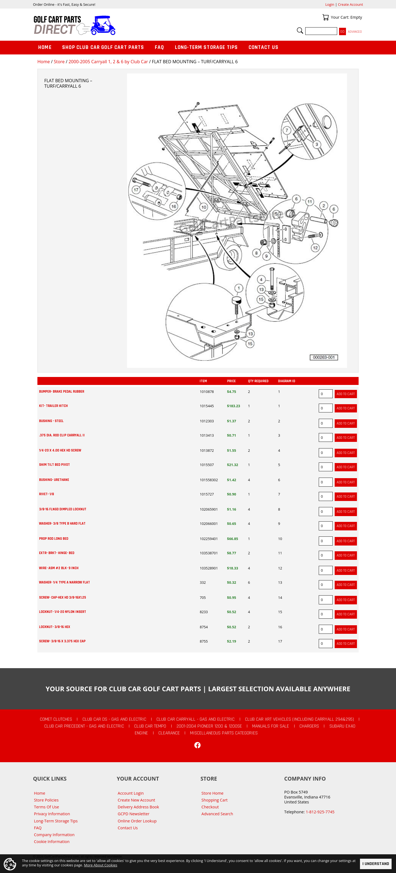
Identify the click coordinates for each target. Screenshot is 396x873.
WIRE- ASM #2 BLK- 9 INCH (58, 568)
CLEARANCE (169, 733)
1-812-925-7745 (320, 811)
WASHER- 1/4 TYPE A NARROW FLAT (64, 582)
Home (43, 62)
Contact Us (264, 47)
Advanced (355, 32)
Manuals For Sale (270, 726)
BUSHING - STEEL (51, 421)
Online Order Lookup (137, 821)
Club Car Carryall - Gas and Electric (195, 719)
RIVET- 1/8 (46, 494)
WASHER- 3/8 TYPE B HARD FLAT (62, 523)
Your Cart (325, 17)
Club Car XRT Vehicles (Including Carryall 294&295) (299, 719)
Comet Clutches (56, 719)
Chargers (309, 726)
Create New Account (136, 800)
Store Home (213, 793)
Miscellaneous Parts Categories (224, 733)
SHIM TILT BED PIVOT (54, 464)
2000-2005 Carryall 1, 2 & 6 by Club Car (108, 62)
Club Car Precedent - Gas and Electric (84, 726)
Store (59, 62)
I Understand (375, 864)
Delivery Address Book (138, 806)
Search (300, 30)
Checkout (210, 806)
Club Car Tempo (150, 726)
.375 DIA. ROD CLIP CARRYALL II (62, 435)
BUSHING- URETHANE (54, 480)
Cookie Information (52, 841)
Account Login (131, 793)
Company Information (54, 834)
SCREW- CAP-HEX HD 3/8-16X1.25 (62, 597)
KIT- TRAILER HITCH (53, 406)
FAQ (159, 47)
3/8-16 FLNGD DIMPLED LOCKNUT (62, 509)
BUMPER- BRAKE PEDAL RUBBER (61, 391)
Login (329, 4)
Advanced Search (217, 813)
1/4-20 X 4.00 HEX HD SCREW (60, 450)
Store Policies (46, 800)
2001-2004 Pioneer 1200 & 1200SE (209, 726)
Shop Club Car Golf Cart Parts (103, 47)
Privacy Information (52, 813)
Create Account (350, 4)
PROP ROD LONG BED (53, 538)
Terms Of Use (46, 806)
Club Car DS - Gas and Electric (114, 719)
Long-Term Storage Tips (206, 47)
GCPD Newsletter (133, 813)
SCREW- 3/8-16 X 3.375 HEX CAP (62, 641)
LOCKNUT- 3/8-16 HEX (54, 627)
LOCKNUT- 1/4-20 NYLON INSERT (62, 612)
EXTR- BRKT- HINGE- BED (56, 553)
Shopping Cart (215, 800)
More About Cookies (100, 865)
